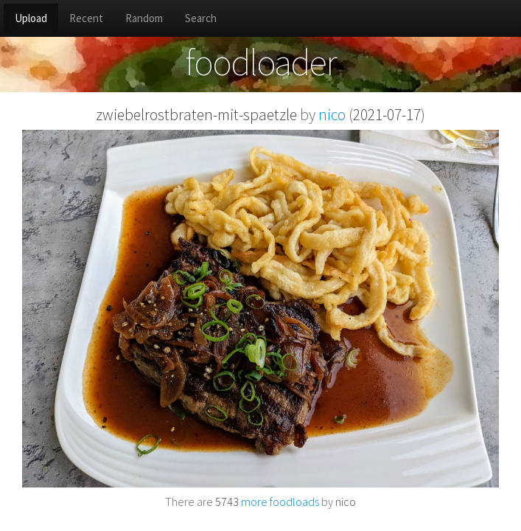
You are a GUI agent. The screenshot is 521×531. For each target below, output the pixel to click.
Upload (31, 18)
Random (144, 18)
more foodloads (267, 501)
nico (332, 115)
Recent (86, 18)
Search (201, 18)
